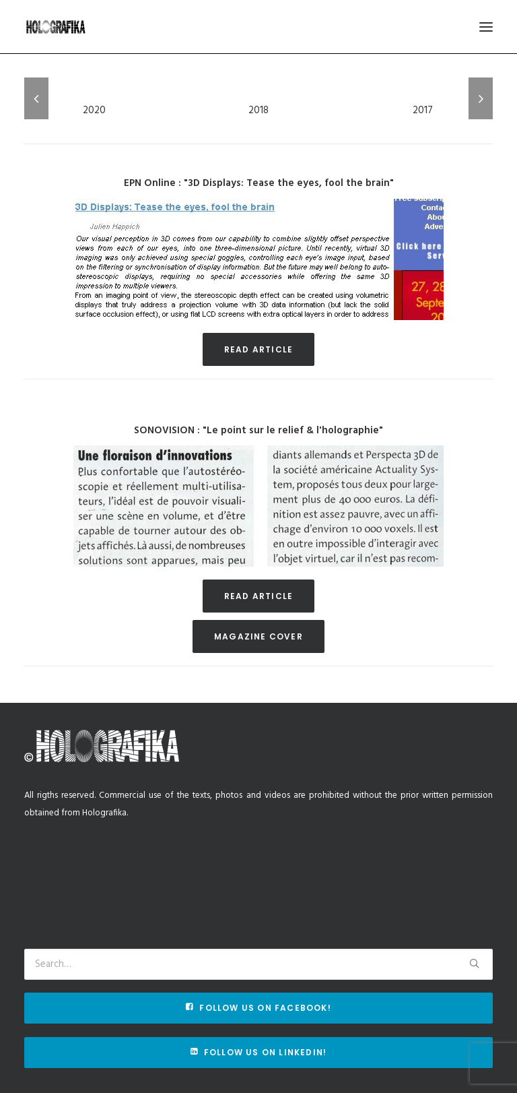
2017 (423, 110)
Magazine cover (258, 636)
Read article (258, 349)
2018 (258, 110)
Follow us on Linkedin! (259, 1052)
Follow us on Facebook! (258, 1007)
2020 (94, 110)
